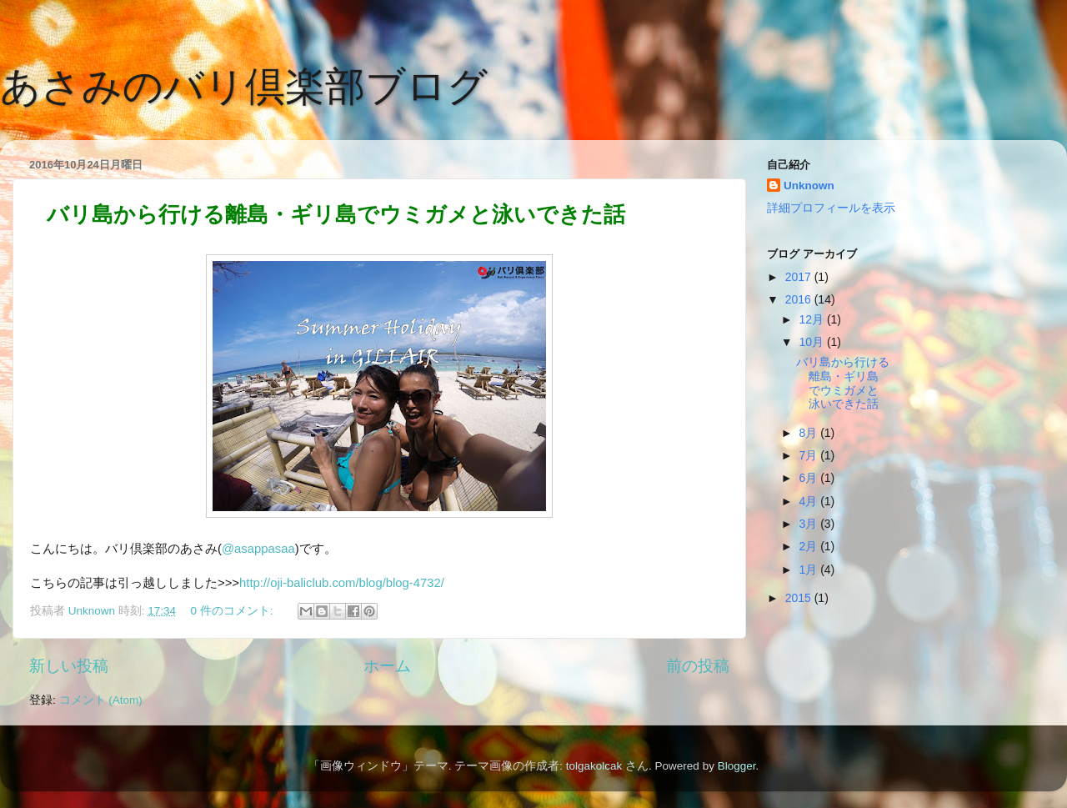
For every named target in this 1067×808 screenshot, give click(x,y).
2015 (799, 598)
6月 (809, 477)
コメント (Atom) (101, 700)
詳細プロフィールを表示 (831, 208)
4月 (809, 501)
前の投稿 (697, 666)
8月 (809, 432)
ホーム (387, 666)
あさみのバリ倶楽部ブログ (244, 86)
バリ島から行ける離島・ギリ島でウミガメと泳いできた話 (336, 214)
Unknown (809, 185)
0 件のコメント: (233, 611)
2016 (799, 299)
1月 (809, 569)
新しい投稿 (68, 666)
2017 (799, 277)
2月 (809, 546)
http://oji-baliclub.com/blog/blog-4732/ (341, 583)
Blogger (737, 766)
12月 (812, 319)
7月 (809, 455)
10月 (812, 342)
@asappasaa (258, 548)
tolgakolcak (594, 766)
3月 (809, 523)
